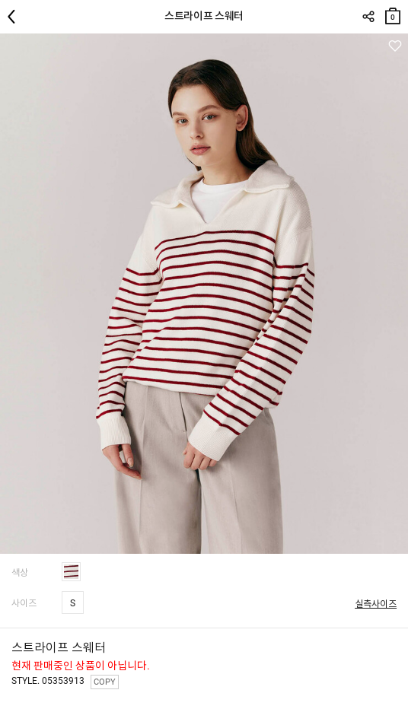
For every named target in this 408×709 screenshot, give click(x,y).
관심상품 (394, 46)
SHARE (368, 16)
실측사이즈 (376, 604)
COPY (105, 682)
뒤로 (15, 16)
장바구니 (392, 12)
